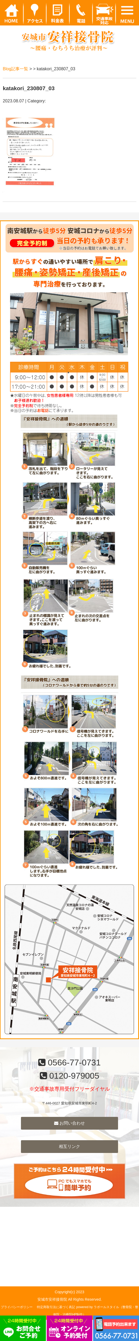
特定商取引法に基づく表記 (56, 1307)
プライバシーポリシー (17, 1307)
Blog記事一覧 (15, 69)
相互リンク (69, 1146)
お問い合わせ (69, 1123)
